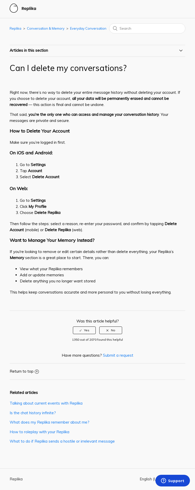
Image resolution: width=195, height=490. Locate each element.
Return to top (24, 371)
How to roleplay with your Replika (39, 431)
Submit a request (118, 355)
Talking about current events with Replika (46, 403)
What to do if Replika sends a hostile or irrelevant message (62, 441)
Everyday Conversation (88, 28)
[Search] (147, 28)
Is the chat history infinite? (33, 412)
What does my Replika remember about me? (49, 422)
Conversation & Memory (45, 28)
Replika (15, 28)
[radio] (84, 330)
